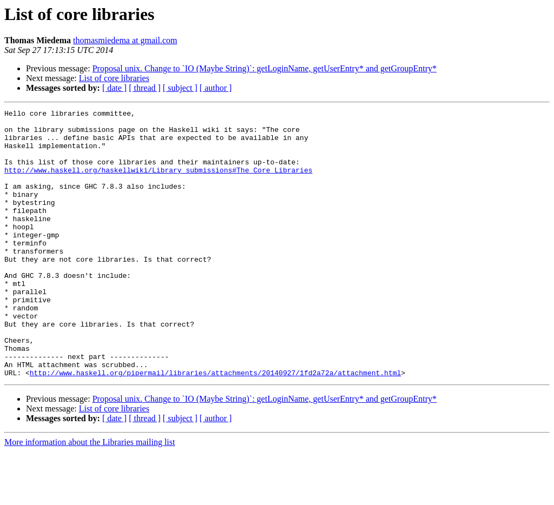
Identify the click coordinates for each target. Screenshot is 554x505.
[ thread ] (145, 87)
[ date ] (114, 87)
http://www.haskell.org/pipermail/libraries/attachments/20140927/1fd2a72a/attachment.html (215, 426)
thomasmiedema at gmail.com (125, 40)
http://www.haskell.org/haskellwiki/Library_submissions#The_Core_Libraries (158, 183)
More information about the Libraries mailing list (89, 495)
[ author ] (216, 87)
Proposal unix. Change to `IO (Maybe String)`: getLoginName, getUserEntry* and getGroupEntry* (265, 68)
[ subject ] (180, 87)
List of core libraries (114, 78)
